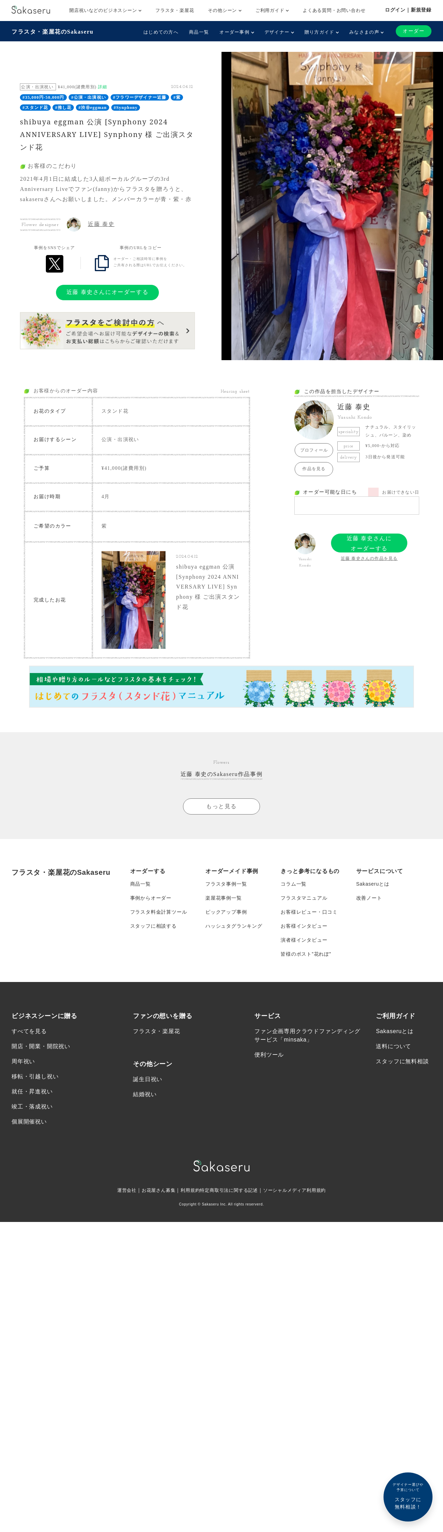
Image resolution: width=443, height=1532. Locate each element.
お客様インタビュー (304, 926)
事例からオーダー (150, 898)
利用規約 (187, 1191)
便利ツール (269, 1055)
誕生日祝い (147, 1079)
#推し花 (63, 107)
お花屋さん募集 (154, 1191)
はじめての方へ (160, 32)
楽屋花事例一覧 (223, 898)
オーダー (413, 31)
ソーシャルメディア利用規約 (299, 1191)
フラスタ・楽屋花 (174, 10)
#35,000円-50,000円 (43, 97)
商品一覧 (199, 32)
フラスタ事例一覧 (226, 884)
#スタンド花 (35, 107)
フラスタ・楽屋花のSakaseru (52, 32)
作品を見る (313, 468)
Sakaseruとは (372, 884)
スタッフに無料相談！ (408, 1496)
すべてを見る (29, 1031)
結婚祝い (144, 1094)
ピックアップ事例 (226, 912)
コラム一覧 (294, 884)
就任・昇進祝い (32, 1092)
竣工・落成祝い (32, 1107)
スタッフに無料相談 (402, 1061)
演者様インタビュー (304, 940)
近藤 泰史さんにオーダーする (107, 292)
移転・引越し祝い (35, 1076)
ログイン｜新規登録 (408, 10)
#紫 (176, 97)
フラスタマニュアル (304, 898)
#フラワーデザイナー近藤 (139, 97)
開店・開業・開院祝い (41, 1046)
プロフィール (314, 450)
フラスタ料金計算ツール (158, 912)
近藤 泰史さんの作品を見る (369, 558)
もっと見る (221, 806)
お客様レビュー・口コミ (309, 912)
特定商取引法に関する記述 (229, 1191)
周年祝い (23, 1061)
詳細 (102, 86)
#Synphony (126, 107)
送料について (393, 1046)
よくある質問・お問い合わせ (334, 10)
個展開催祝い (29, 1122)
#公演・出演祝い (88, 97)
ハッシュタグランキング (233, 926)
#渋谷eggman (92, 107)
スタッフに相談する (153, 926)
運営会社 (120, 1191)
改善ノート (369, 898)
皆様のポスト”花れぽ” (306, 954)
